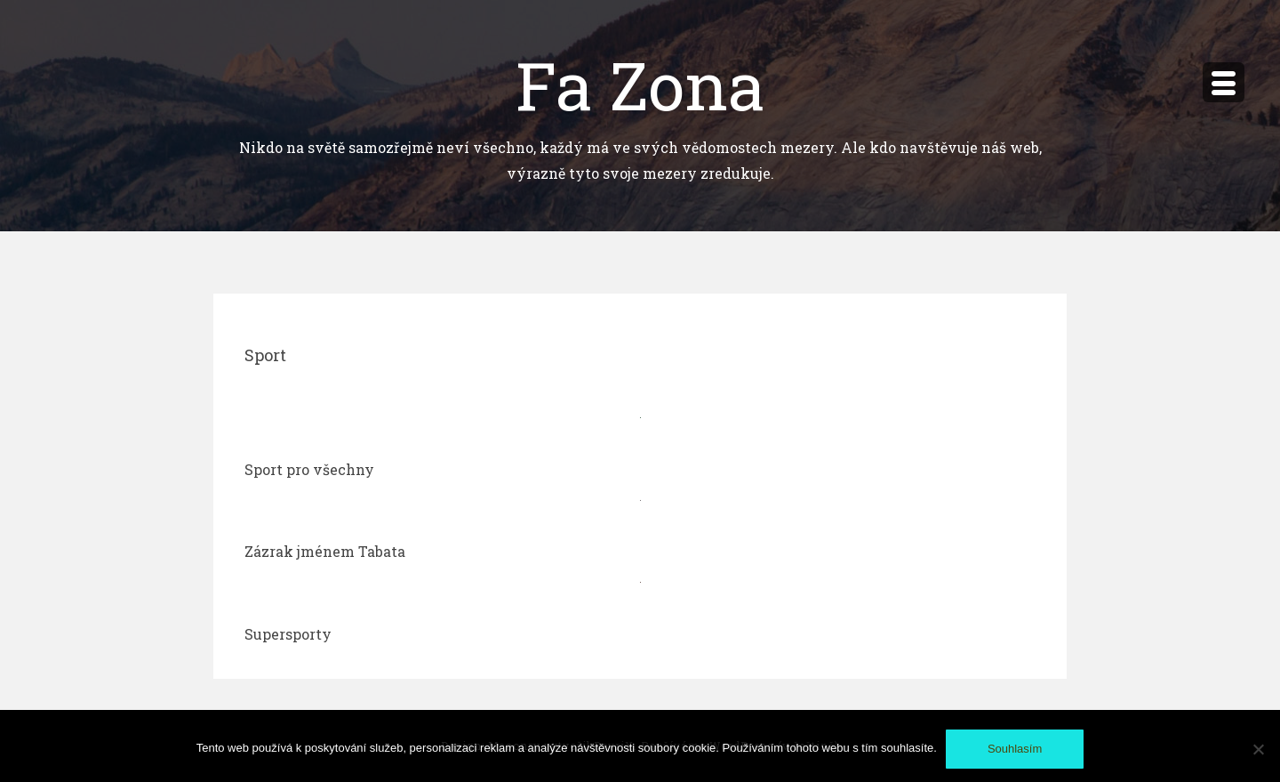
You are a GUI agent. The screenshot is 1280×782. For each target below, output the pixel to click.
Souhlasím (1015, 748)
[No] (1258, 749)
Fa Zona (640, 84)
